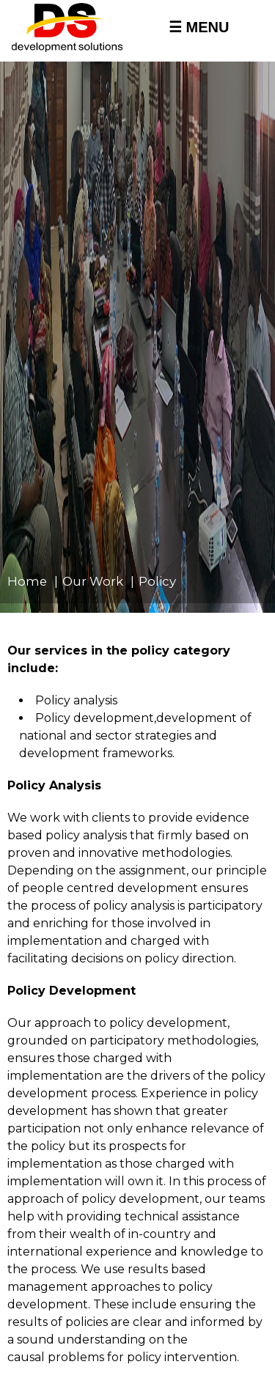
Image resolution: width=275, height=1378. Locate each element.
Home (27, 581)
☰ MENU (199, 27)
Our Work (92, 581)
